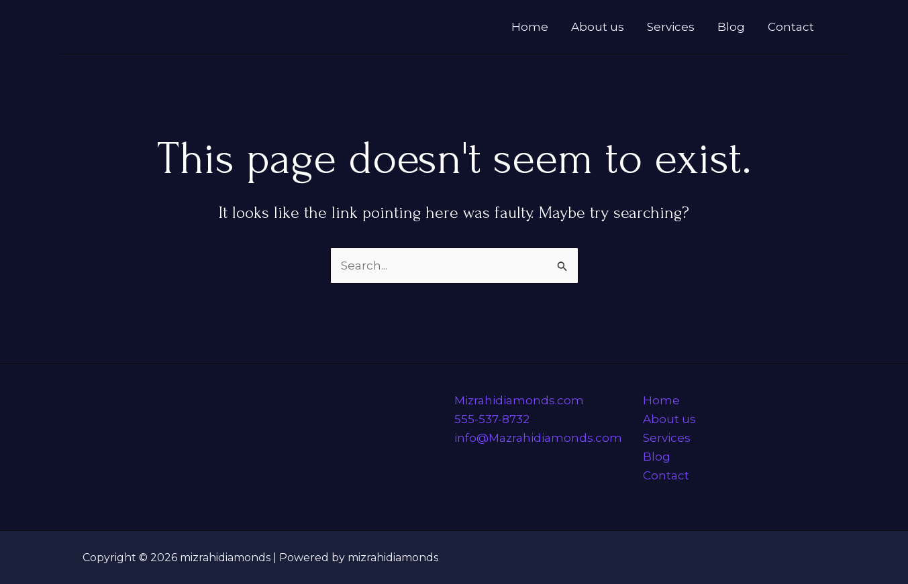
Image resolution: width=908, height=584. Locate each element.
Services (671, 27)
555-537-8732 (491, 419)
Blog (731, 27)
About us (597, 27)
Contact (791, 27)
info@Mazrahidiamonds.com (538, 438)
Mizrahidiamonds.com (519, 400)
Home (529, 27)
